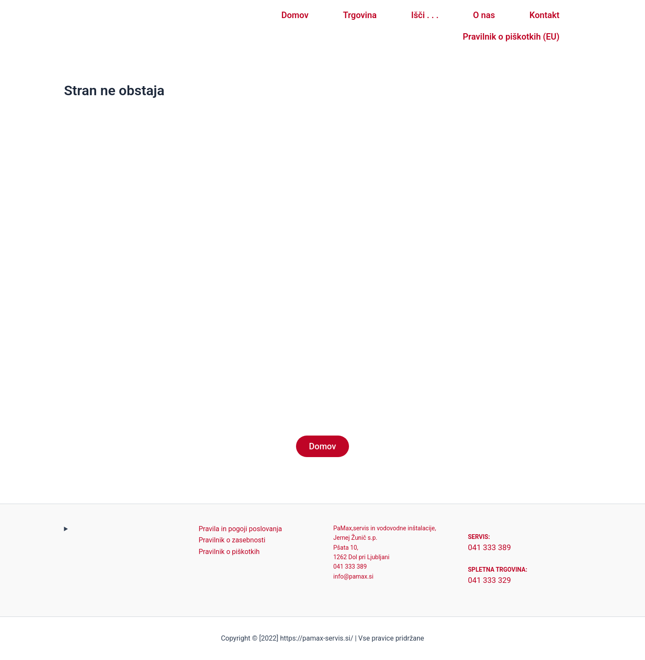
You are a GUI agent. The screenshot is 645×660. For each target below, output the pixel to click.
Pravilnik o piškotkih (229, 552)
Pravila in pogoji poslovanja (240, 529)
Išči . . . (425, 15)
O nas (484, 15)
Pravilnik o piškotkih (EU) (511, 36)
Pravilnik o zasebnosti (232, 540)
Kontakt (545, 15)
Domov (294, 15)
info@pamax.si (353, 576)
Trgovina (360, 15)
